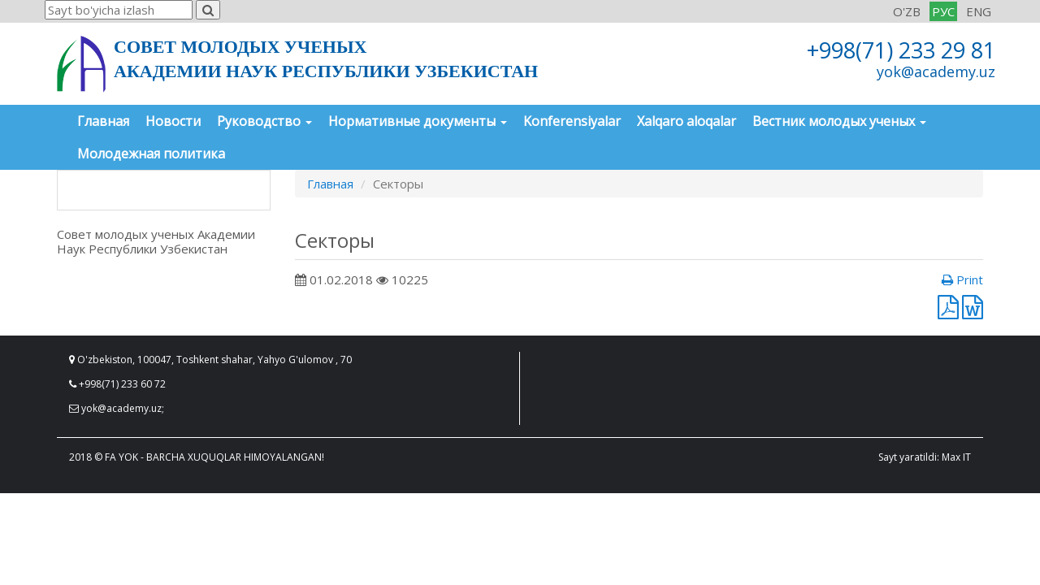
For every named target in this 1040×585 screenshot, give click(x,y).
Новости (173, 121)
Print (962, 279)
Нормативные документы (417, 121)
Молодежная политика (151, 153)
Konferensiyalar (572, 121)
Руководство (264, 121)
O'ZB (907, 11)
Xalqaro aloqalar (686, 121)
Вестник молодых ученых (839, 121)
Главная (103, 121)
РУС (943, 11)
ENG (978, 11)
